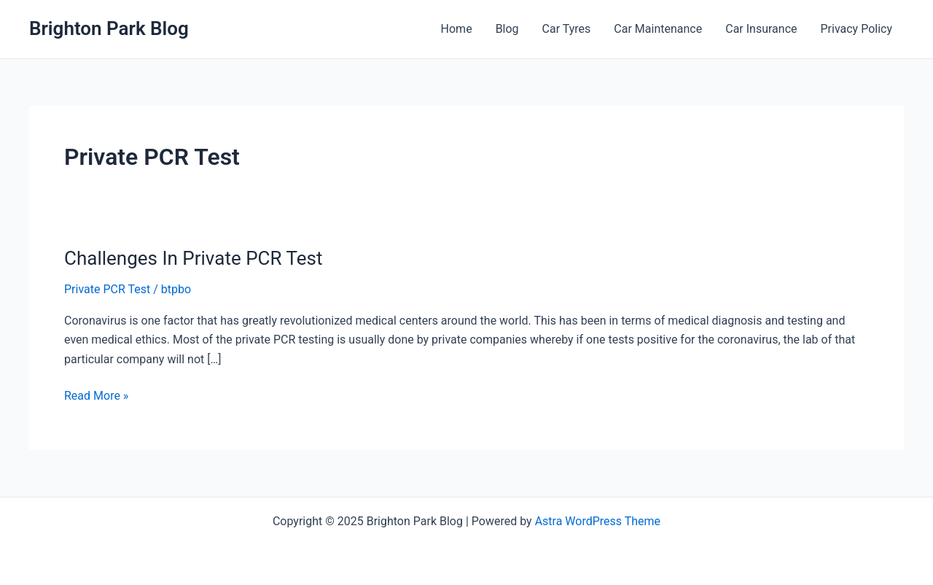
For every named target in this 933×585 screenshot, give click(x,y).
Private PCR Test (107, 289)
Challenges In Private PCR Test (193, 258)
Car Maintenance (658, 29)
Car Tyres (566, 29)
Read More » (96, 396)
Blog (507, 29)
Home (456, 29)
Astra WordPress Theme (597, 521)
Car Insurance (761, 29)
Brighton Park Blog (109, 28)
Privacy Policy (857, 29)
